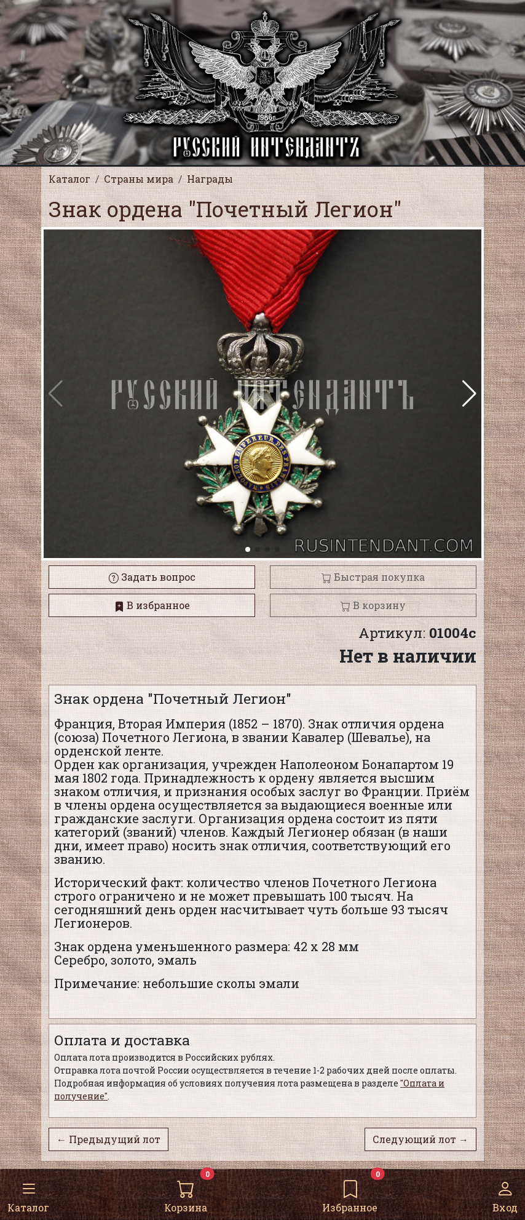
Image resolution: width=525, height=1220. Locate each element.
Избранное (349, 1194)
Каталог (28, 1194)
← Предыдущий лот (108, 1139)
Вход (505, 1194)
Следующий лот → (420, 1139)
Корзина (185, 1194)
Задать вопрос (152, 576)
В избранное (152, 605)
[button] (469, 393)
